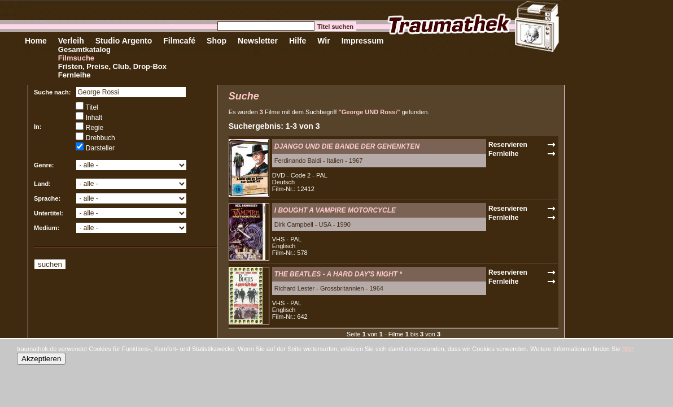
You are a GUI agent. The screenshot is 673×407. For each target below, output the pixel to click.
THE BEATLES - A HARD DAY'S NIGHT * (338, 274)
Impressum (363, 40)
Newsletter (258, 40)
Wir (323, 40)
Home (36, 40)
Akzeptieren (41, 358)
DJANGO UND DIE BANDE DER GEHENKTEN (346, 146)
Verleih (71, 40)
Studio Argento (123, 40)
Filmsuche (76, 58)
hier (627, 349)
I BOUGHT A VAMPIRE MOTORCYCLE (335, 210)
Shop (216, 40)
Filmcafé (179, 40)
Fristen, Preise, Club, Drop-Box (112, 66)
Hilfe (297, 40)
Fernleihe (74, 75)
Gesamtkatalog (84, 49)
